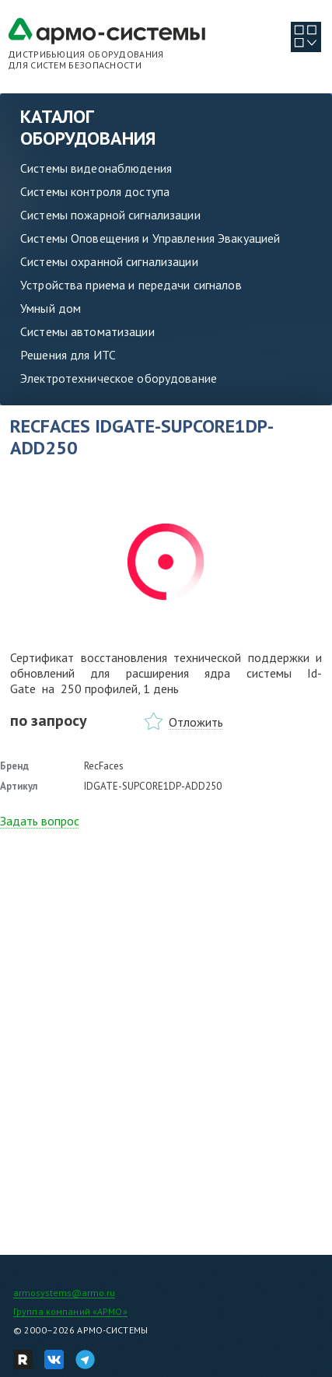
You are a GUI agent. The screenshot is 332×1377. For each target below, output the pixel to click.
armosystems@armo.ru (64, 1292)
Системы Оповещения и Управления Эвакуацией (150, 238)
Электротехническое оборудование (118, 378)
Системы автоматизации (87, 331)
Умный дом (50, 308)
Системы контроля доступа (94, 191)
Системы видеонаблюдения (96, 168)
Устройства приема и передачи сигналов (131, 285)
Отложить (196, 722)
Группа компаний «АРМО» (70, 1311)
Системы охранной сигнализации (109, 261)
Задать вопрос (39, 821)
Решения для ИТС (68, 355)
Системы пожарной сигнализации (110, 214)
